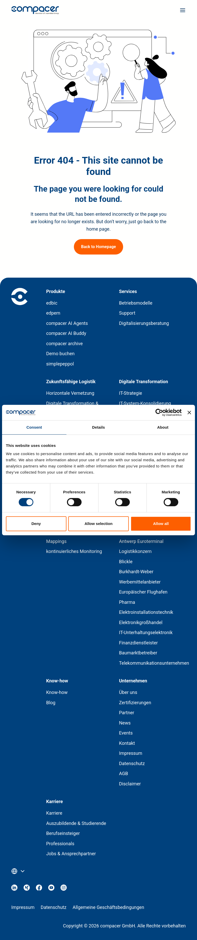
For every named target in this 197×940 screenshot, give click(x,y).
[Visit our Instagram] (64, 889)
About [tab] (163, 427)
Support (127, 313)
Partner (126, 712)
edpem (53, 313)
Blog (50, 702)
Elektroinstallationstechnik (146, 612)
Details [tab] (98, 427)
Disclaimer (130, 783)
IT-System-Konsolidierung (145, 403)
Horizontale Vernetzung (70, 393)
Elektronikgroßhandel (140, 622)
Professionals (60, 843)
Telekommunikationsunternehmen (154, 663)
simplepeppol (60, 363)
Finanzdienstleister (138, 642)
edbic (51, 303)
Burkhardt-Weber (136, 571)
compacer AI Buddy (66, 333)
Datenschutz (132, 763)
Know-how (57, 692)
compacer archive (64, 343)
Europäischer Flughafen (143, 592)
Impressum (130, 753)
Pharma (127, 602)
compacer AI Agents (67, 323)
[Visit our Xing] (27, 889)
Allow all (161, 523)
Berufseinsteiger (63, 833)
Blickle (125, 561)
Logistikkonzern (135, 551)
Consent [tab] (34, 427)
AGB (123, 773)
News (125, 723)
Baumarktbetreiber (138, 652)
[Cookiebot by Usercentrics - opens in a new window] (159, 412)
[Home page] (35, 11)
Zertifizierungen (135, 702)
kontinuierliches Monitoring (74, 551)
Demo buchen (60, 353)
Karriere (54, 813)
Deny (36, 523)
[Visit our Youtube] (51, 889)
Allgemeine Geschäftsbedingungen (108, 907)
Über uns (128, 692)
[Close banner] (189, 412)
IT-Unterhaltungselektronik (146, 632)
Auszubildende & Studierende (76, 823)
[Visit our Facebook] (39, 889)
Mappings (56, 541)
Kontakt (127, 743)
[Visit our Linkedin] (14, 889)
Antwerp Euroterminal (141, 541)
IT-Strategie (130, 393)
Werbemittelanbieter (140, 582)
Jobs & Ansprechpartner (71, 853)
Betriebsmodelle (135, 303)
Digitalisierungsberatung (144, 323)
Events (126, 733)
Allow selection (98, 523)
